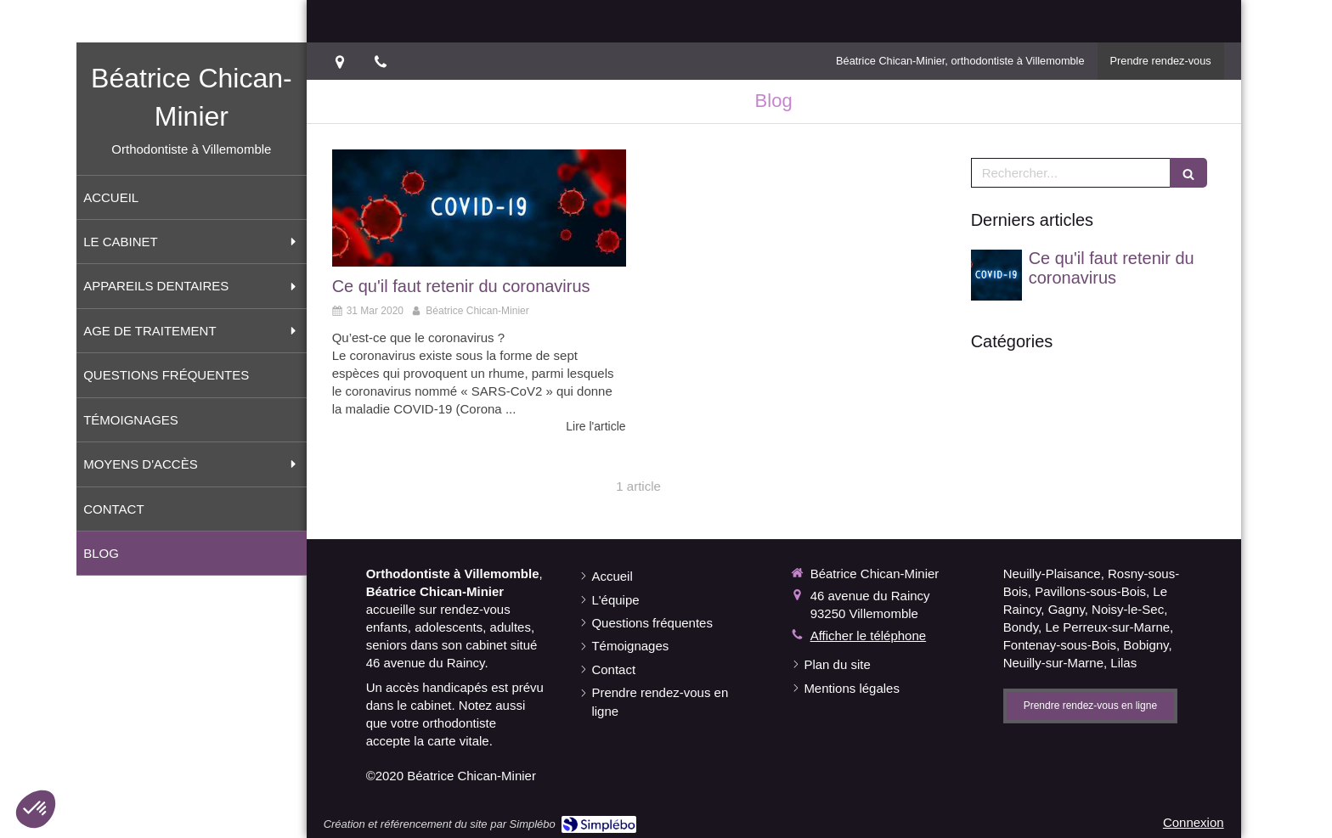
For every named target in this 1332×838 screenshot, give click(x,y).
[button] (35, 809)
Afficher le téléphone (868, 635)
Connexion (1193, 822)
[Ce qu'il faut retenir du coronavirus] (479, 208)
